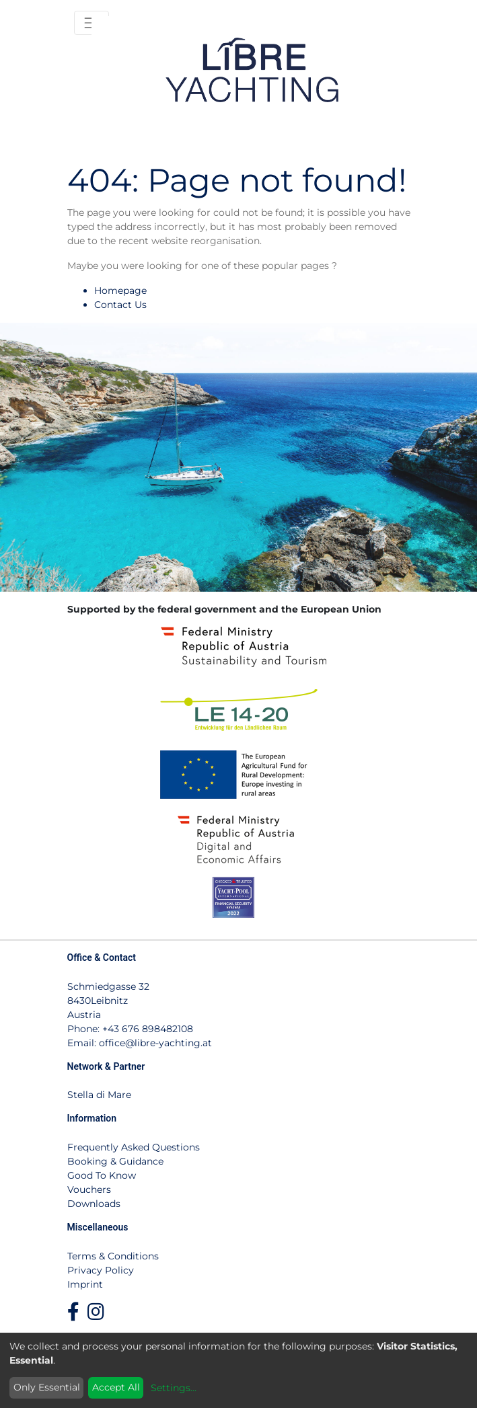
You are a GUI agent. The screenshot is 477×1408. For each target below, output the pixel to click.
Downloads (93, 1204)
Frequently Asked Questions (133, 1147)
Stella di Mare (99, 1095)
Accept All (116, 1387)
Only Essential (46, 1387)
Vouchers (89, 1189)
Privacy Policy (100, 1270)
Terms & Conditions (113, 1256)
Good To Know (101, 1175)
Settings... (173, 1388)
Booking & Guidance (115, 1161)
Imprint (85, 1284)
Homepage (120, 290)
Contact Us (120, 305)
